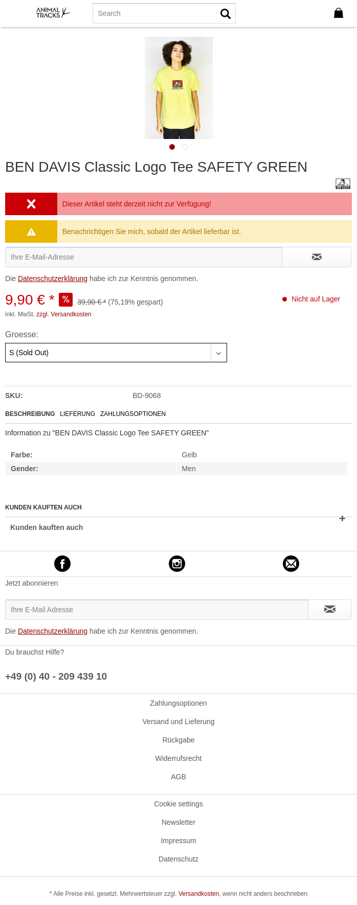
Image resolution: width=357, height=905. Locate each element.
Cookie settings (178, 804)
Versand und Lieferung (179, 721)
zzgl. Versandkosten (63, 314)
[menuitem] (15, 13)
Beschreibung (30, 413)
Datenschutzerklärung (52, 278)
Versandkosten (198, 893)
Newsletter (178, 822)
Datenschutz (178, 859)
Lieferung (77, 413)
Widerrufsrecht (178, 758)
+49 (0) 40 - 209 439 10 (56, 676)
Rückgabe (178, 740)
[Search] (164, 13)
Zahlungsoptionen (133, 413)
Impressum (178, 841)
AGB (178, 777)
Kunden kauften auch (46, 527)
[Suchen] (225, 13)
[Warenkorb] (340, 13)
